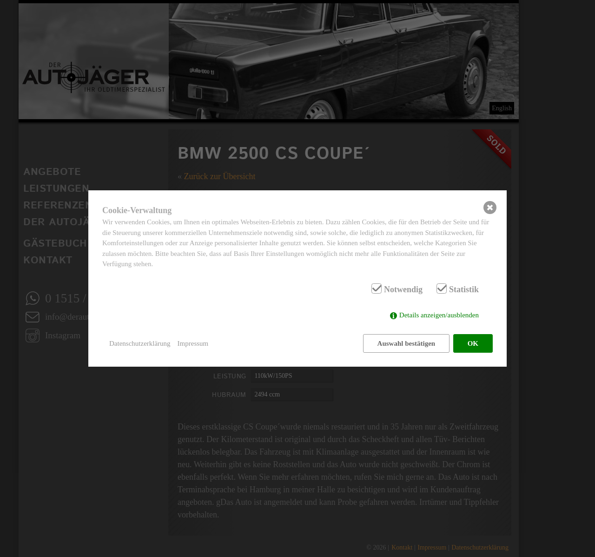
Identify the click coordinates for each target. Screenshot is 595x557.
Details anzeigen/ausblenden (439, 315)
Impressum (193, 343)
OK (473, 343)
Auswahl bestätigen (406, 343)
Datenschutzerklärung (140, 343)
